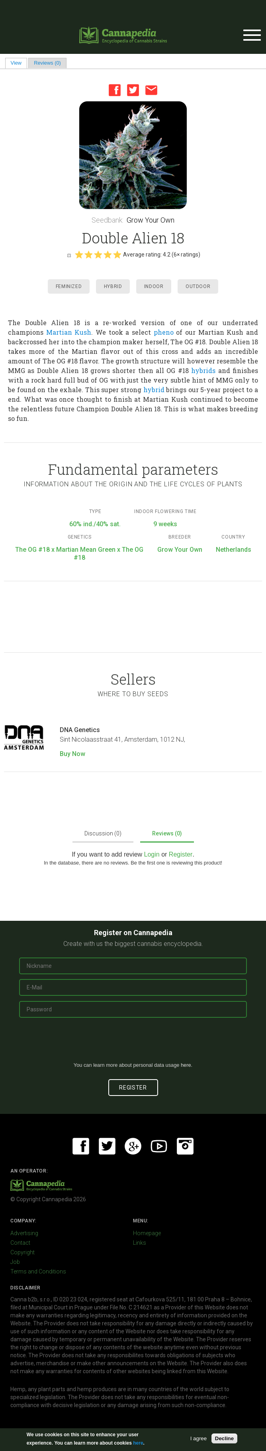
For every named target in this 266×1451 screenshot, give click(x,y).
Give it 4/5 (107, 255)
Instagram (185, 1146)
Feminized (69, 286)
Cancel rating (69, 255)
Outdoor (198, 286)
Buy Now (72, 754)
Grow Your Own (150, 220)
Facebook (115, 90)
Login (152, 854)
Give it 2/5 (88, 255)
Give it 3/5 (98, 255)
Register (181, 854)
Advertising (24, 1233)
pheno (164, 332)
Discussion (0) (102, 833)
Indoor (154, 286)
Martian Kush (69, 332)
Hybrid (113, 286)
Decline (224, 1438)
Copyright (22, 1252)
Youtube (159, 1146)
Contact (20, 1243)
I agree (198, 1438)
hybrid (153, 389)
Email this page (151, 90)
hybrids (203, 370)
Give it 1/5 (79, 255)
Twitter (133, 90)
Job (15, 1262)
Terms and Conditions (38, 1271)
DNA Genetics (80, 730)
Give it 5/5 (117, 255)
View (19, 63)
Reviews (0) (47, 63)
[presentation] (133, 1042)
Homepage (147, 1233)
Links (139, 1243)
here (186, 1065)
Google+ (133, 1146)
